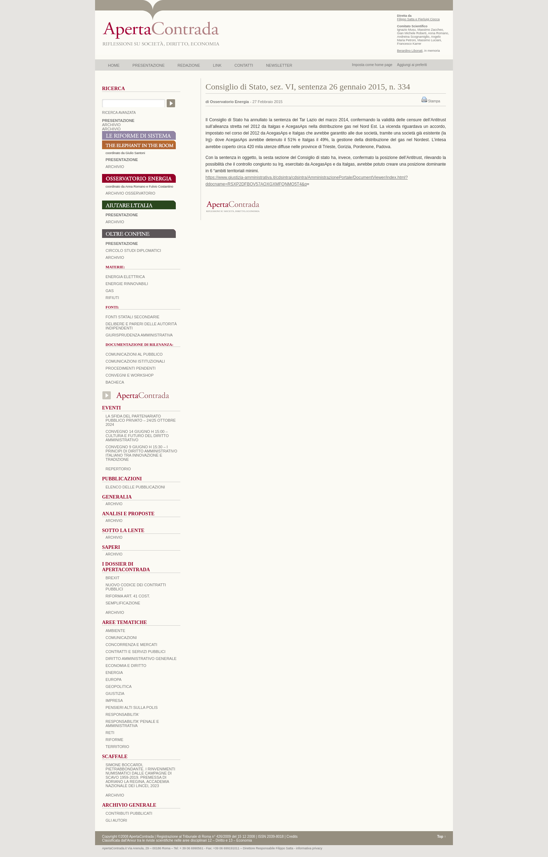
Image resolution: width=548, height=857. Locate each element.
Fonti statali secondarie (132, 317)
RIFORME (114, 740)
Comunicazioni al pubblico (134, 354)
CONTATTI (244, 65)
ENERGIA (114, 672)
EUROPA (114, 679)
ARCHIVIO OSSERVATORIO (130, 193)
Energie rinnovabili (127, 284)
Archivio (115, 222)
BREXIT (113, 578)
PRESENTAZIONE (148, 65)
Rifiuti (112, 298)
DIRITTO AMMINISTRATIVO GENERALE (141, 658)
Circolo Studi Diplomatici (133, 250)
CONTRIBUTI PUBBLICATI (129, 813)
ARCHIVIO (111, 125)
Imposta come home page (372, 65)
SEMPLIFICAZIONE (123, 603)
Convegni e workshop (130, 375)
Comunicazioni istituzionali (135, 361)
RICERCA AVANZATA (119, 113)
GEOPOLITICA (119, 686)
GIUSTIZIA (115, 693)
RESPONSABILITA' (122, 714)
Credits (292, 836)
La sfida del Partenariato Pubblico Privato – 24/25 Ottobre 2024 (141, 420)
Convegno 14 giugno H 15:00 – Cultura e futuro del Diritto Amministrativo (137, 435)
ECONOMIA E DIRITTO (126, 665)
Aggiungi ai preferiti (412, 65)
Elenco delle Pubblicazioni (135, 487)
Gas (110, 291)
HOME (114, 65)
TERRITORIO (117, 747)
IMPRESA (114, 700)
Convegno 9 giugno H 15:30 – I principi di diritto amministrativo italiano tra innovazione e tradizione (141, 453)
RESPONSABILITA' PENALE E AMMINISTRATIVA (132, 723)
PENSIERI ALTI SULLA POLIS (132, 707)
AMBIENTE (115, 631)
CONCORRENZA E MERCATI (131, 644)
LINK (217, 65)
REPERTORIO (118, 469)
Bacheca (115, 382)
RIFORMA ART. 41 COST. (128, 596)
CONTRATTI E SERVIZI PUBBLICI (135, 651)
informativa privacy (309, 848)
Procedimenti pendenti (131, 368)
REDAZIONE (189, 65)
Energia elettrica (125, 277)
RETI (110, 733)
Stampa (434, 101)
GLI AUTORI (116, 820)
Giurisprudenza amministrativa (139, 335)
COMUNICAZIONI (121, 638)
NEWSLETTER (279, 65)
